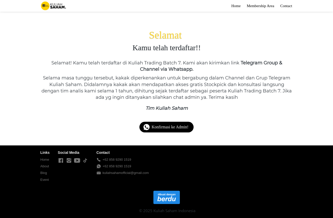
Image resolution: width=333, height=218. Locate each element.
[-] (61, 160)
